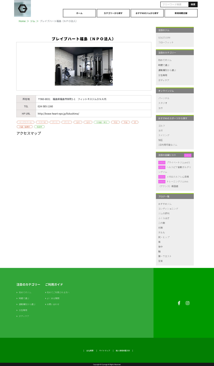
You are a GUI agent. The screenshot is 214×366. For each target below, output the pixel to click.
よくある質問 (53, 298)
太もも (161, 232)
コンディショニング (168, 208)
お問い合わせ (53, 304)
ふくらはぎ (163, 218)
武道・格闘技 (24, 126)
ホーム (79, 13)
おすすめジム (165, 203)
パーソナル (163, 98)
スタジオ (42, 122)
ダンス (55, 122)
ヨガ (78, 122)
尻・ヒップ (163, 237)
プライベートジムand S (178, 162)
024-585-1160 (45, 106)
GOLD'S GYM (164, 37)
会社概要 (89, 350)
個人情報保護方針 (123, 350)
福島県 (39, 126)
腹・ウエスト (165, 256)
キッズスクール (25, 122)
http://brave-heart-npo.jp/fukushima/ (58, 113)
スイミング (163, 135)
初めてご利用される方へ (58, 292)
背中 (160, 246)
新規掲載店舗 (181, 13)
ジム (32, 21)
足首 (160, 260)
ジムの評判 (163, 213)
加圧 (160, 139)
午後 (125, 122)
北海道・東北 (101, 122)
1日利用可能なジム (167, 144)
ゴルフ (161, 125)
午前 (115, 122)
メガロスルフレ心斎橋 (178, 176)
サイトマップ (104, 350)
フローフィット (166, 42)
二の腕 (161, 222)
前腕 (160, 227)
